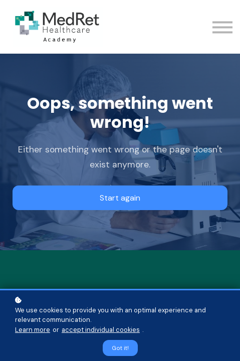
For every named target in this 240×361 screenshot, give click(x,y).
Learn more (32, 329)
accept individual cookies (101, 329)
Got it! (120, 347)
